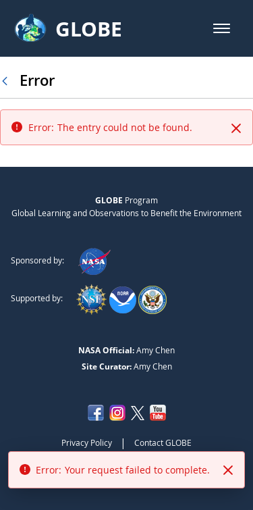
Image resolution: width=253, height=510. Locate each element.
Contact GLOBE (163, 442)
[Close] (236, 128)
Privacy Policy (86, 442)
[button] (221, 28)
